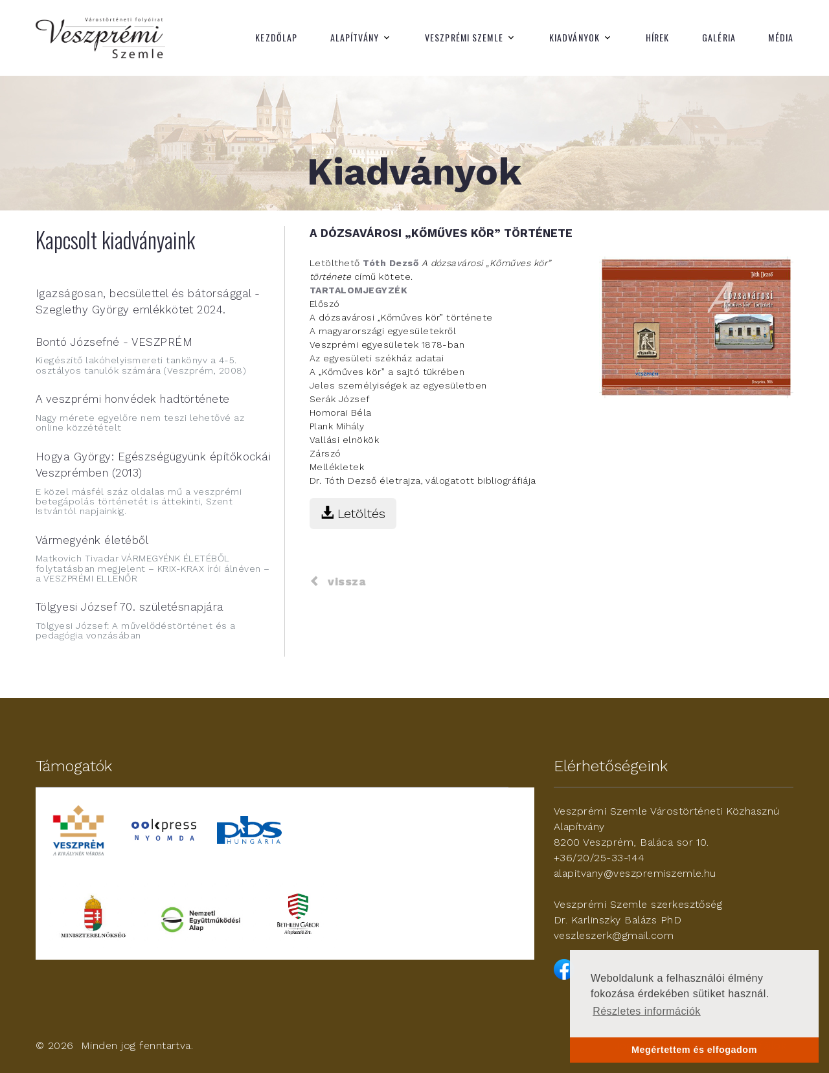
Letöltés (353, 513)
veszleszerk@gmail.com (614, 935)
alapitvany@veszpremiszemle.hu (635, 873)
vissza (337, 581)
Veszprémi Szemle (464, 37)
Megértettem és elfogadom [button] (694, 1050)
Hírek (658, 37)
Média (780, 37)
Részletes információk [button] (647, 1011)
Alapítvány (354, 37)
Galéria (719, 37)
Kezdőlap (276, 37)
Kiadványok (574, 37)
